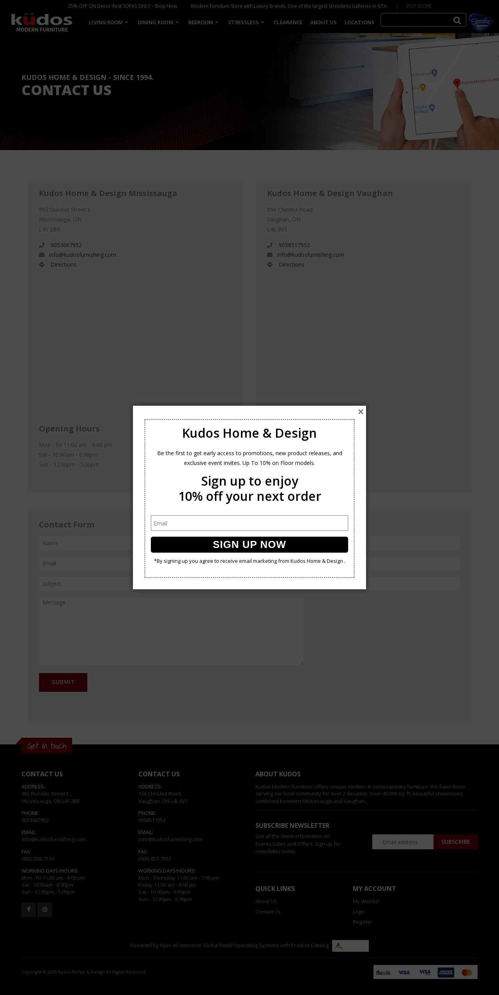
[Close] (361, 411)
